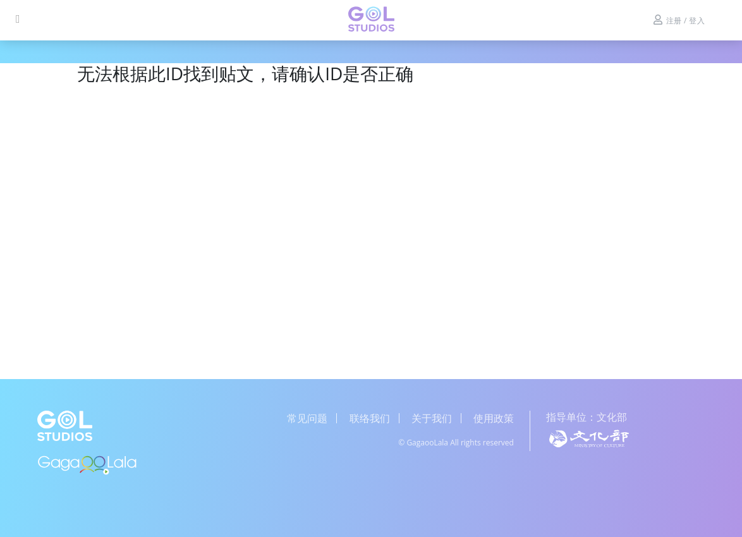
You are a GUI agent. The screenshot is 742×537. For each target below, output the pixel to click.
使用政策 (493, 418)
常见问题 (307, 418)
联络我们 (370, 418)
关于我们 (431, 418)
